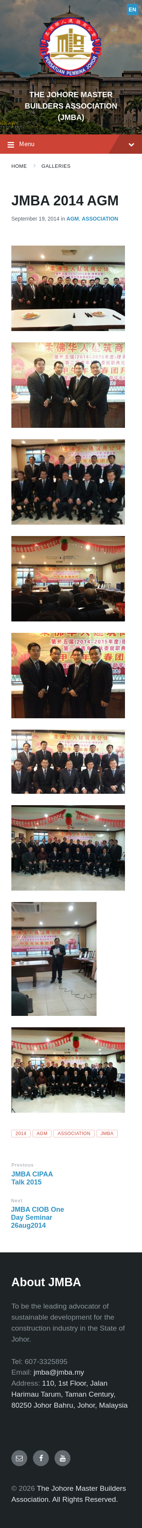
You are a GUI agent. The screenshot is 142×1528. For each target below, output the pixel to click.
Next (16, 1200)
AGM (73, 219)
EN (133, 9)
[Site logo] (71, 81)
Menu (71, 144)
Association (100, 219)
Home (19, 166)
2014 (21, 1133)
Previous (22, 1165)
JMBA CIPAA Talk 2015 (32, 1178)
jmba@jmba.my (59, 1372)
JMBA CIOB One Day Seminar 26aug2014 (37, 1217)
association (74, 1133)
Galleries (56, 166)
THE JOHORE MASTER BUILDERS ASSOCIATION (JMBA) (71, 105)
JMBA (107, 1133)
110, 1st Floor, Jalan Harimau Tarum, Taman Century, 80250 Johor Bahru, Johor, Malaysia (69, 1394)
